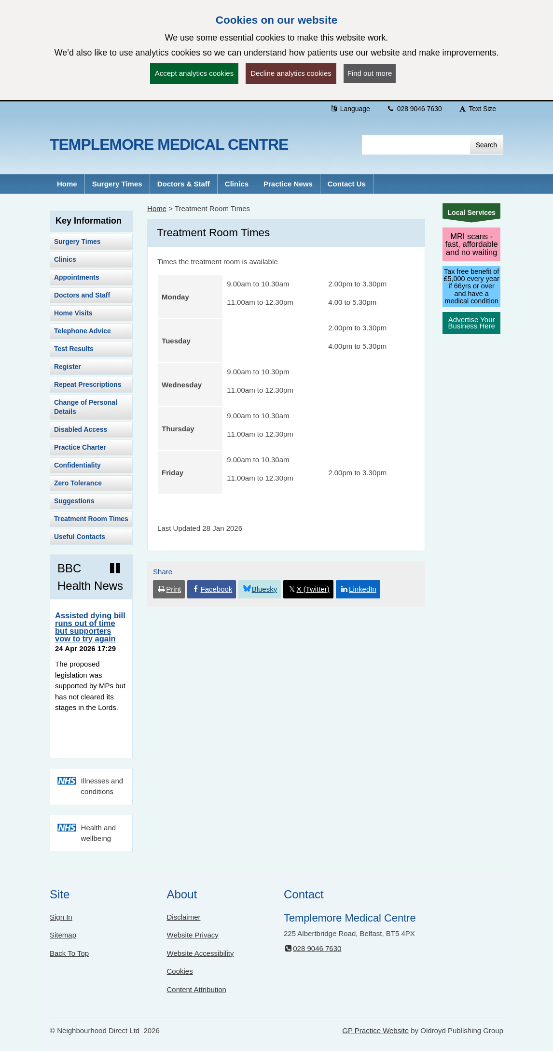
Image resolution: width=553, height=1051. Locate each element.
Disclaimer (184, 917)
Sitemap (63, 935)
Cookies (180, 971)
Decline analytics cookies (291, 73)
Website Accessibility (200, 953)
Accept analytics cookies (194, 73)
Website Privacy (193, 935)
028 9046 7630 (414, 109)
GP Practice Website (375, 1030)
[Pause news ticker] (115, 568)
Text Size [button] (477, 109)
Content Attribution (196, 989)
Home (156, 208)
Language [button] (350, 109)
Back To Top (69, 953)
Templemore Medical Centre (169, 144)
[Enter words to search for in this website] (416, 145)
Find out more (369, 73)
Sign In (61, 917)
